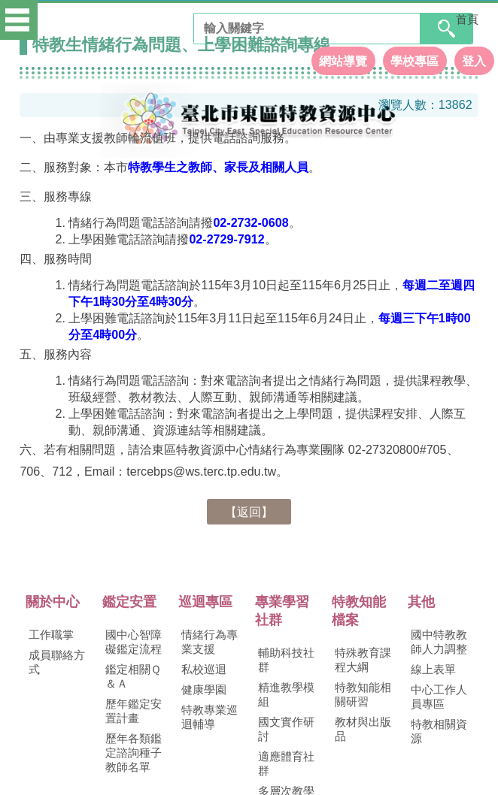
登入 (474, 56)
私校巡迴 (203, 670)
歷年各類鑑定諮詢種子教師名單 (133, 753)
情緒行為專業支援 (209, 642)
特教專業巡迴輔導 (209, 717)
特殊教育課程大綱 (363, 660)
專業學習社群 (282, 610)
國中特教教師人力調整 (439, 642)
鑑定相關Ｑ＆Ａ (133, 677)
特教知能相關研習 (363, 695)
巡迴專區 (205, 601)
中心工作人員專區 (439, 697)
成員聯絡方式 (57, 662)
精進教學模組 (286, 695)
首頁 (467, 20)
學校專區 (414, 56)
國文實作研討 (286, 729)
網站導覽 (343, 56)
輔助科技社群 (286, 660)
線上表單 (433, 670)
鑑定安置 (129, 601)
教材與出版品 (363, 729)
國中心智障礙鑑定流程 (133, 642)
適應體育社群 (286, 764)
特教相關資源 (439, 731)
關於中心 (53, 601)
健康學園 (203, 690)
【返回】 (249, 511)
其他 (421, 601)
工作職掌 (51, 635)
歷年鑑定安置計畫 (133, 711)
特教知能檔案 (359, 610)
